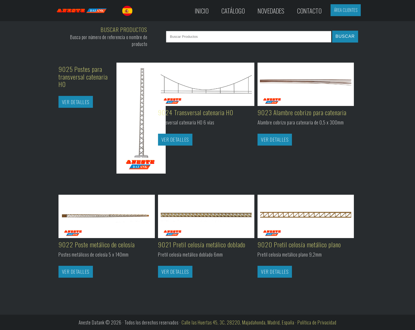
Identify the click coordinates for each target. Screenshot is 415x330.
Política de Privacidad (316, 322)
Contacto (309, 10)
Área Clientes (346, 10)
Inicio (202, 10)
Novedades (271, 10)
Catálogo (233, 10)
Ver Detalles (75, 102)
